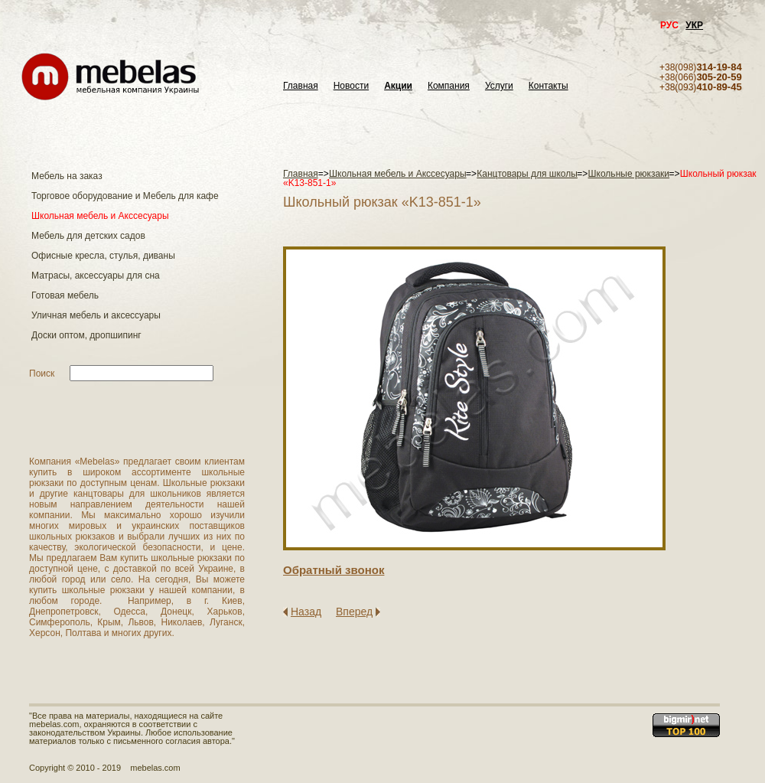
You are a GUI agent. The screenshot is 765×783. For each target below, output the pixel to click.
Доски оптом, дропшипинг (86, 335)
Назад (306, 611)
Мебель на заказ (67, 176)
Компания (449, 86)
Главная (300, 86)
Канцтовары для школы (527, 173)
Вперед (354, 611)
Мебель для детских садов (88, 235)
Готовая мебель (65, 295)
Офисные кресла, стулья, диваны (103, 255)
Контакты (548, 86)
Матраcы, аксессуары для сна (95, 275)
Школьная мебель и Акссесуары (100, 215)
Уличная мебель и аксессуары (96, 315)
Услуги (499, 86)
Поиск (41, 373)
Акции (398, 86)
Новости (351, 86)
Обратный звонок (333, 569)
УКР (694, 25)
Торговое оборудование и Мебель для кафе (125, 196)
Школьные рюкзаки (629, 173)
